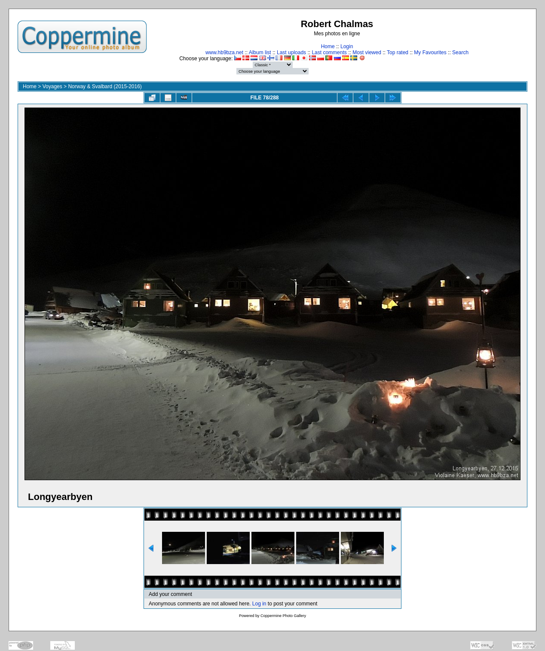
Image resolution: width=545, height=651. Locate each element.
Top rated (397, 52)
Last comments (329, 52)
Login (346, 46)
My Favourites (430, 52)
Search (460, 52)
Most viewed (366, 52)
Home (328, 46)
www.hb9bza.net (224, 52)
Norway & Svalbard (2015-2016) (104, 86)
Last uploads (291, 52)
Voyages (52, 86)
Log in (259, 604)
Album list (260, 52)
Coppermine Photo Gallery (283, 616)
